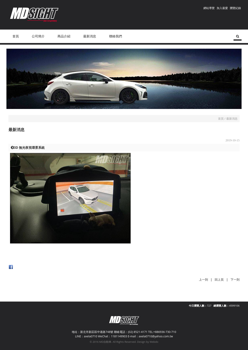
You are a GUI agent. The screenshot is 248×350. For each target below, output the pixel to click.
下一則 (235, 279)
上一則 (203, 279)
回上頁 (219, 279)
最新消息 (232, 118)
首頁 (221, 118)
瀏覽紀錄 (235, 8)
